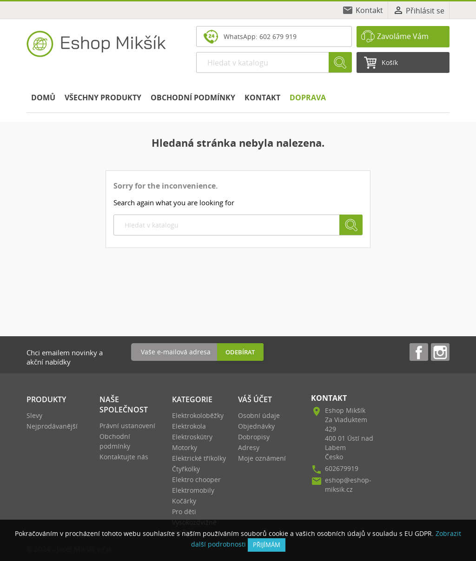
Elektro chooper (196, 479)
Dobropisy (254, 436)
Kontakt (369, 10)
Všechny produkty (103, 97)
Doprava (308, 97)
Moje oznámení (262, 458)
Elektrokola (189, 426)
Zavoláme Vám (403, 36)
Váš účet (255, 399)
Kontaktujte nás (123, 456)
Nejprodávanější (52, 426)
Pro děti (184, 511)
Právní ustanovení (127, 425)
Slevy (34, 415)
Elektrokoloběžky (198, 415)
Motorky (184, 447)
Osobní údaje (259, 415)
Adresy (248, 447)
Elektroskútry (192, 436)
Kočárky (184, 500)
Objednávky (256, 426)
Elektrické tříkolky (199, 458)
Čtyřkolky (186, 468)
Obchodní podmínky (193, 97)
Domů (43, 97)
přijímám (266, 545)
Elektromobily (193, 490)
